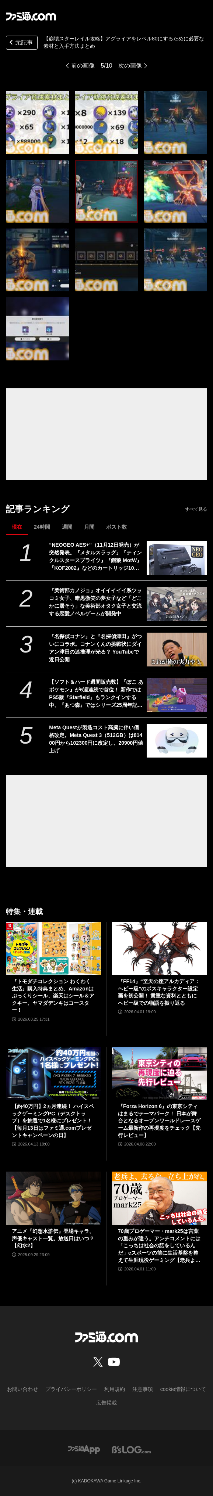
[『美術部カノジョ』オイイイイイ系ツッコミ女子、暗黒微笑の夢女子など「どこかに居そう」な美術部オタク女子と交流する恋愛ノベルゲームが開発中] (177, 604)
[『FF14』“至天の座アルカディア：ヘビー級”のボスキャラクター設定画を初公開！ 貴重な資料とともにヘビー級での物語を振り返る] (159, 948)
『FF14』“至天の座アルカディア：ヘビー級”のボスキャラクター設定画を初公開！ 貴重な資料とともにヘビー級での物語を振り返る (159, 992)
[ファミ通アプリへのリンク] (84, 1449)
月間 (89, 527)
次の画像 (130, 65)
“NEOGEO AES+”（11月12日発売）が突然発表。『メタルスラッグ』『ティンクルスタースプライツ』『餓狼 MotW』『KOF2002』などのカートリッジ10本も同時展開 (95, 557)
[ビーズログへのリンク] (131, 1449)
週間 (67, 527)
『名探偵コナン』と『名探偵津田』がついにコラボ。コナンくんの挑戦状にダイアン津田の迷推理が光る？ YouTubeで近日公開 (95, 647)
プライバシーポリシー (71, 1389)
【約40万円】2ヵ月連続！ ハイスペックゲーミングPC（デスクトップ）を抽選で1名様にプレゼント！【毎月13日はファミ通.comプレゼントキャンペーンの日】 (53, 1120)
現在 (17, 527)
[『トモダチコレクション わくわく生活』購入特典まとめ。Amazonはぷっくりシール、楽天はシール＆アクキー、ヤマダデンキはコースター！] (53, 948)
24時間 (42, 527)
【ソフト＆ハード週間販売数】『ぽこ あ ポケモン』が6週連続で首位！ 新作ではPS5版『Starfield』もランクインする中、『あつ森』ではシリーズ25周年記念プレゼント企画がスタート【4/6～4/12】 (96, 694)
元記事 (20, 43)
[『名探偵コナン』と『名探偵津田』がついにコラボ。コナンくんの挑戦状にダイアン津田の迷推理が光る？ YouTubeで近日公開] (177, 649)
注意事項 (142, 1389)
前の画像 (83, 65)
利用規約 (114, 1389)
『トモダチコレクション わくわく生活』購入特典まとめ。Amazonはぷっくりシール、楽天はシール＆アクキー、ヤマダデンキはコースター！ (53, 995)
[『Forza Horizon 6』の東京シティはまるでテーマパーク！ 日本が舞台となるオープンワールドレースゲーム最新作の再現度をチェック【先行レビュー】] (159, 1073)
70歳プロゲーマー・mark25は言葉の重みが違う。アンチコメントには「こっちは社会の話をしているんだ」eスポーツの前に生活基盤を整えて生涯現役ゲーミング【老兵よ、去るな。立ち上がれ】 (159, 1246)
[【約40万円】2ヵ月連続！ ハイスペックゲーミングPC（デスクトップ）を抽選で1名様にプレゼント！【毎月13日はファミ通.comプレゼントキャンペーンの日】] (53, 1073)
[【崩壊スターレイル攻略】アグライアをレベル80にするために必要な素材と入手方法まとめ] (37, 122)
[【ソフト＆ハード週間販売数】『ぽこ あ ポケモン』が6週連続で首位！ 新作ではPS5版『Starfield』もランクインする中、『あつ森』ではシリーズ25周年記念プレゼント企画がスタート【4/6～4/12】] (177, 695)
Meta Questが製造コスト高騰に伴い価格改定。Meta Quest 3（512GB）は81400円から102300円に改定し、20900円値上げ (96, 739)
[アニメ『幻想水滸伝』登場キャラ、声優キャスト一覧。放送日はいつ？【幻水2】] (53, 1198)
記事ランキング (38, 509)
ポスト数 (116, 527)
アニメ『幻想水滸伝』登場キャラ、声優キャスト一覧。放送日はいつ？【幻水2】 (53, 1238)
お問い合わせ (22, 1389)
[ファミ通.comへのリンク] (31, 16)
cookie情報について (183, 1389)
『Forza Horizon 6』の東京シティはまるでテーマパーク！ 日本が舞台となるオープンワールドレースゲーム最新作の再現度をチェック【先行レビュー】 (159, 1120)
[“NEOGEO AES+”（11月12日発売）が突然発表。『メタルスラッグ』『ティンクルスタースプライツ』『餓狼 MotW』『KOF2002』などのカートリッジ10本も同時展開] (177, 558)
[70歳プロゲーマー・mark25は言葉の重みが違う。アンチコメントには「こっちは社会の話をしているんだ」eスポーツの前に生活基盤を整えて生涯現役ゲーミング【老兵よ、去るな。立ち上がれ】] (159, 1198)
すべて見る (196, 509)
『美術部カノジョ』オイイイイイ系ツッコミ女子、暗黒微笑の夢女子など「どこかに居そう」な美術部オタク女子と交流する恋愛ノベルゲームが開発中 (95, 601)
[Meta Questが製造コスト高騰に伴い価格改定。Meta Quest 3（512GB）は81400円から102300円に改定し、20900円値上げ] (177, 741)
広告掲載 (106, 1403)
